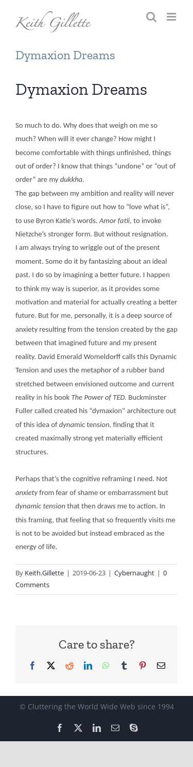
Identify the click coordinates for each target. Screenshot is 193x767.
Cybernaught (134, 572)
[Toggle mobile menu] (172, 16)
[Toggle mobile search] (151, 16)
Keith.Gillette (44, 572)
